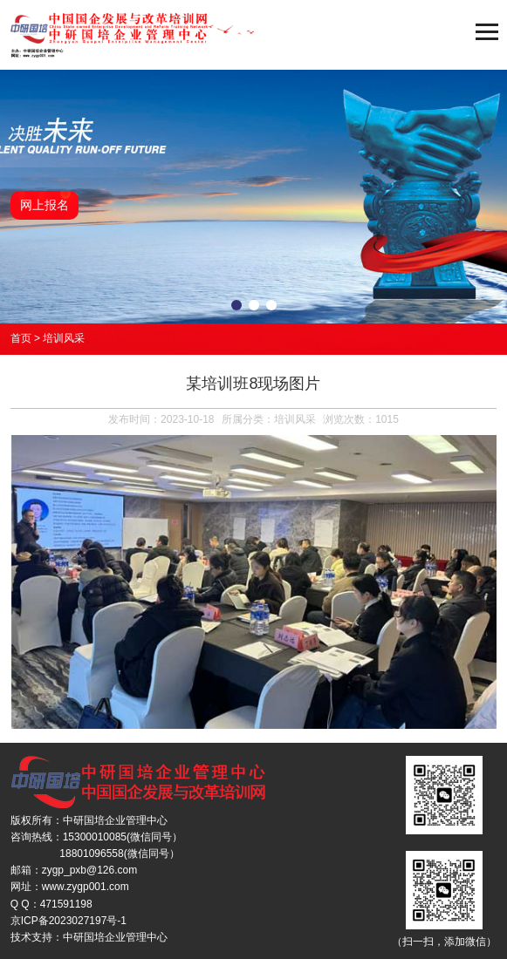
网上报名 (44, 205)
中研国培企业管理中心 (115, 937)
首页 (20, 338)
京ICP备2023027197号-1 (68, 921)
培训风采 (64, 338)
